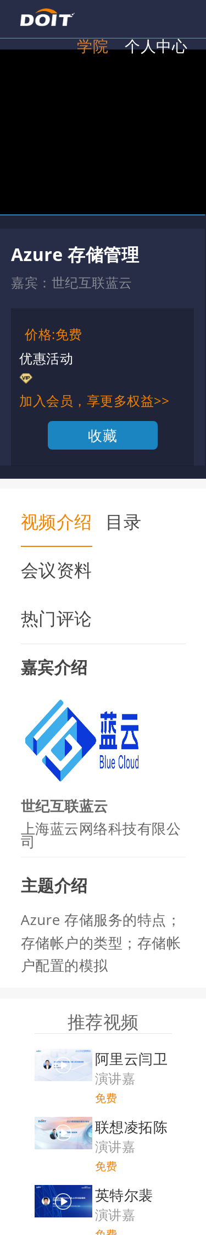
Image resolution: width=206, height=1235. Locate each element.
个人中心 (156, 45)
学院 (92, 45)
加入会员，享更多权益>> (94, 400)
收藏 (102, 435)
